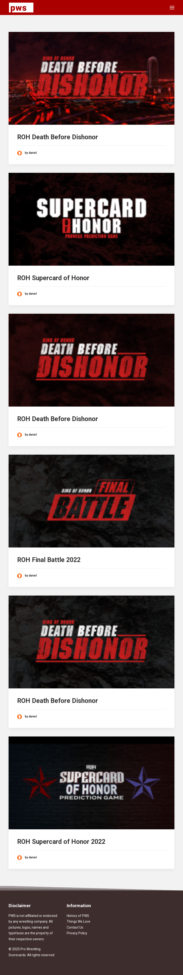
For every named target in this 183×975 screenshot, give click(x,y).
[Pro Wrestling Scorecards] (21, 7)
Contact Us (75, 927)
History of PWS (78, 916)
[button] (172, 7)
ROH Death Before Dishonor (57, 137)
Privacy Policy (77, 933)
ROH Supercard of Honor (53, 278)
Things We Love (78, 921)
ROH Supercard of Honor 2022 (61, 842)
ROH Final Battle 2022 (49, 560)
